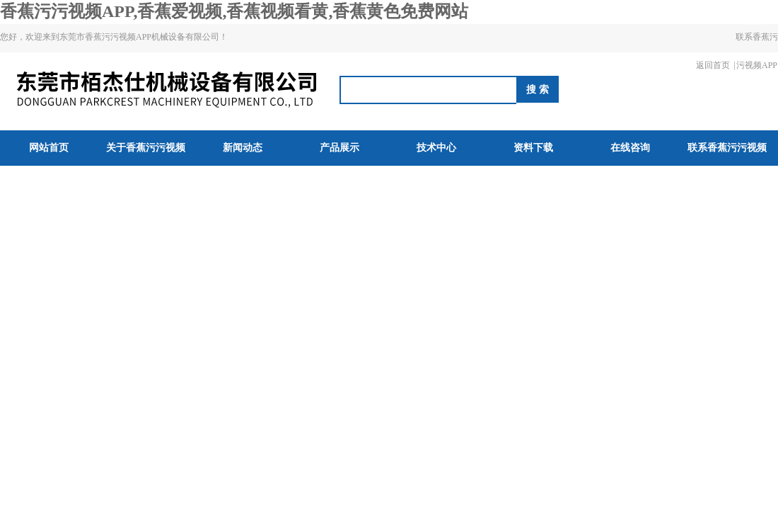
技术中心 (436, 147)
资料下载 (533, 147)
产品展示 (339, 147)
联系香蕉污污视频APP (757, 51)
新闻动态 (242, 147)
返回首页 (713, 65)
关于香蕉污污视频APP (145, 165)
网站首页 (49, 147)
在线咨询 (630, 147)
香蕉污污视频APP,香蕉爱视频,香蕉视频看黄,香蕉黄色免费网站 (234, 11)
